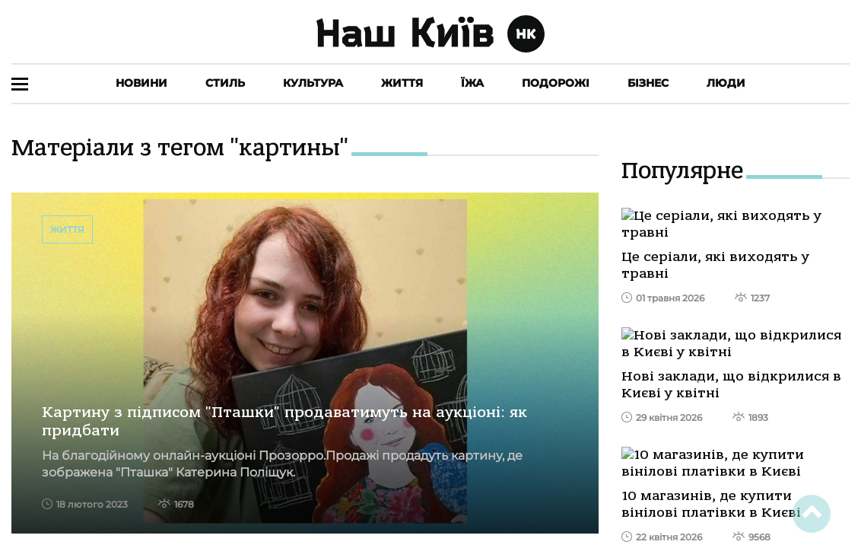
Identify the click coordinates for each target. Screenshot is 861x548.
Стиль (225, 83)
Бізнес (648, 83)
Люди (726, 83)
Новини (141, 83)
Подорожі (555, 83)
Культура (313, 83)
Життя (402, 83)
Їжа (472, 83)
